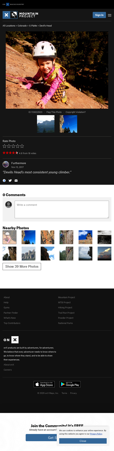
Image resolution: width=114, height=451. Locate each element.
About (7, 297)
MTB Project (64, 302)
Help (6, 302)
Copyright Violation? (76, 112)
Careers (8, 369)
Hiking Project (65, 307)
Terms (64, 393)
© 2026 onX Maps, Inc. (48, 393)
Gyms (6, 307)
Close (83, 440)
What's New (10, 317)
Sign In (99, 14)
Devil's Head (45, 25)
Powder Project (65, 317)
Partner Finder (11, 312)
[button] (4, 180)
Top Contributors (12, 323)
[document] (83, 436)
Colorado (22, 25)
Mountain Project (66, 297)
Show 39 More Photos (21, 266)
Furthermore (18, 163)
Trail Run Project (66, 312)
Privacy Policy (96, 434)
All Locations (9, 25)
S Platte (33, 25)
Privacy (73, 393)
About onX (9, 364)
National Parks (65, 323)
